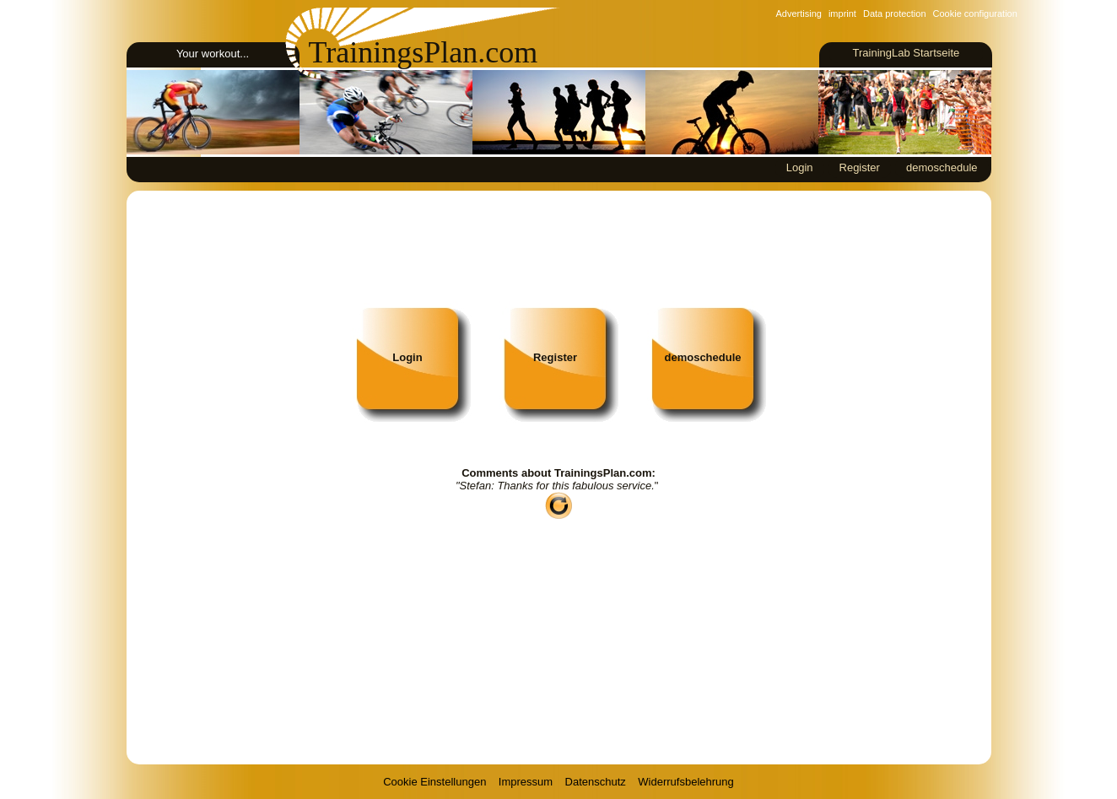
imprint (842, 13)
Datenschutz (595, 781)
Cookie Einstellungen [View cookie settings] (434, 781)
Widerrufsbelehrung (685, 781)
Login (799, 167)
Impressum (526, 781)
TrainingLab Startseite (905, 52)
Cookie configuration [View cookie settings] (975, 13)
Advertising (799, 13)
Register (859, 167)
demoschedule (942, 167)
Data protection (894, 13)
